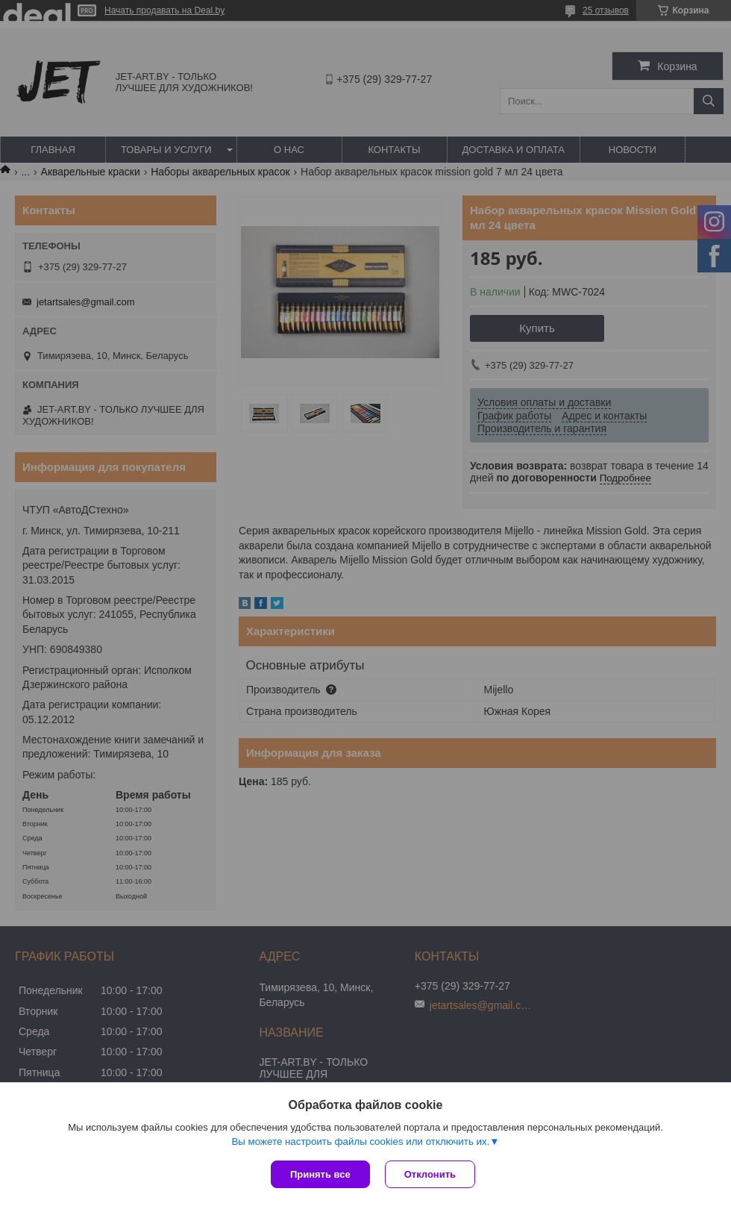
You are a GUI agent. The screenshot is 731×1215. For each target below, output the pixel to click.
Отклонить (430, 1174)
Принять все (320, 1174)
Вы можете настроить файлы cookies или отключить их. (360, 1141)
